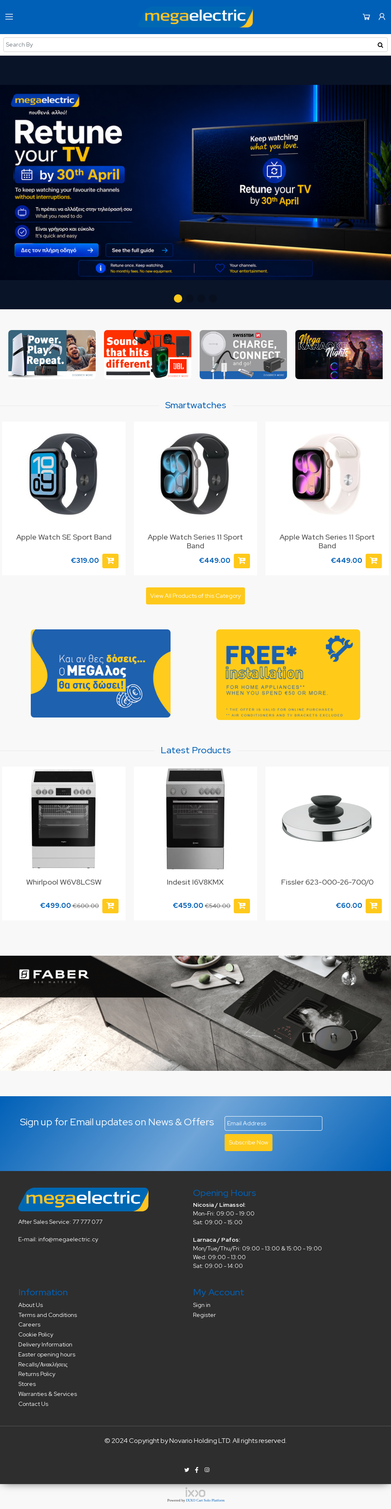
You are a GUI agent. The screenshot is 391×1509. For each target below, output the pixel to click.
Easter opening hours (46, 1354)
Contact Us (33, 1404)
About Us (30, 1305)
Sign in (201, 1305)
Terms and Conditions (47, 1315)
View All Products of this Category (195, 595)
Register (204, 1315)
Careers (29, 1324)
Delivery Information (45, 1344)
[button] (178, 298)
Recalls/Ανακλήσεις (43, 1364)
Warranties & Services (47, 1394)
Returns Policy (36, 1374)
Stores (27, 1384)
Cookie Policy (35, 1334)
